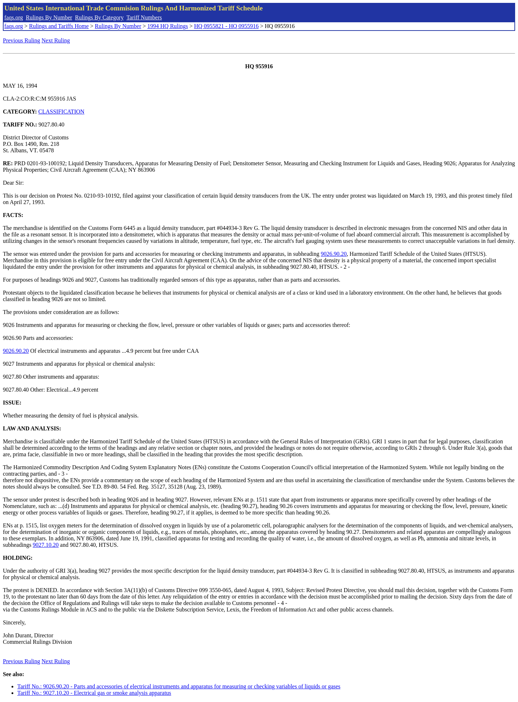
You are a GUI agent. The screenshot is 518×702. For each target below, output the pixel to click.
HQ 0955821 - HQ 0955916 (226, 26)
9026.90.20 (334, 254)
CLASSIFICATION (61, 111)
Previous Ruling (21, 40)
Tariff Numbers (144, 17)
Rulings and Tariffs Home (59, 26)
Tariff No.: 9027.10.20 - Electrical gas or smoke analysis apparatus (94, 693)
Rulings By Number (49, 17)
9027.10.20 (46, 545)
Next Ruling (56, 40)
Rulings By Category (99, 17)
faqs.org (13, 17)
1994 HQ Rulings (167, 26)
